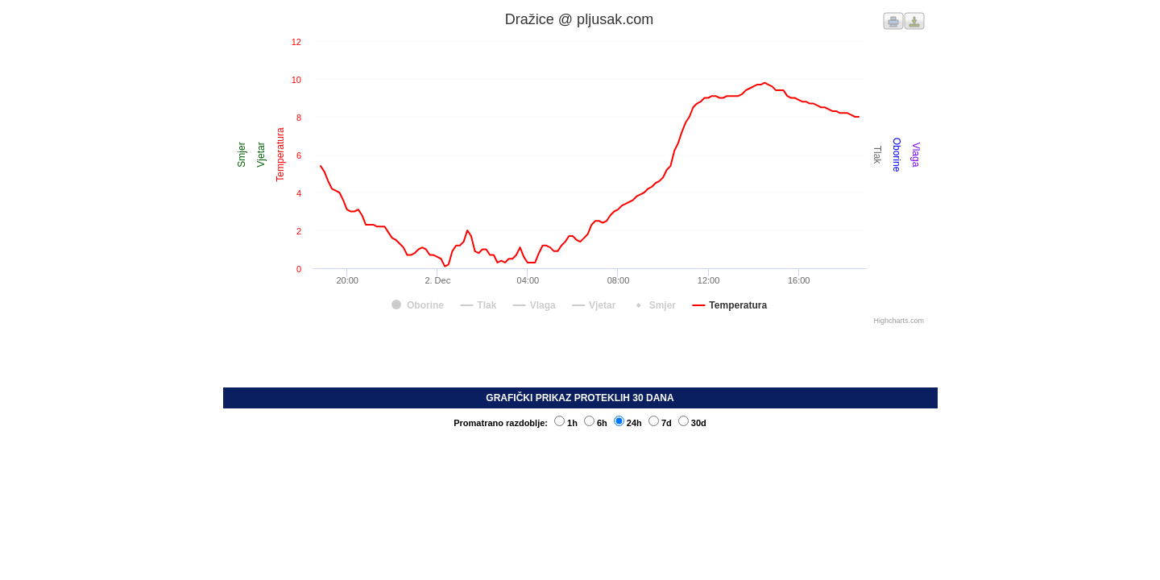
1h (566, 423)
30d (692, 423)
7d (660, 423)
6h (595, 423)
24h (628, 423)
